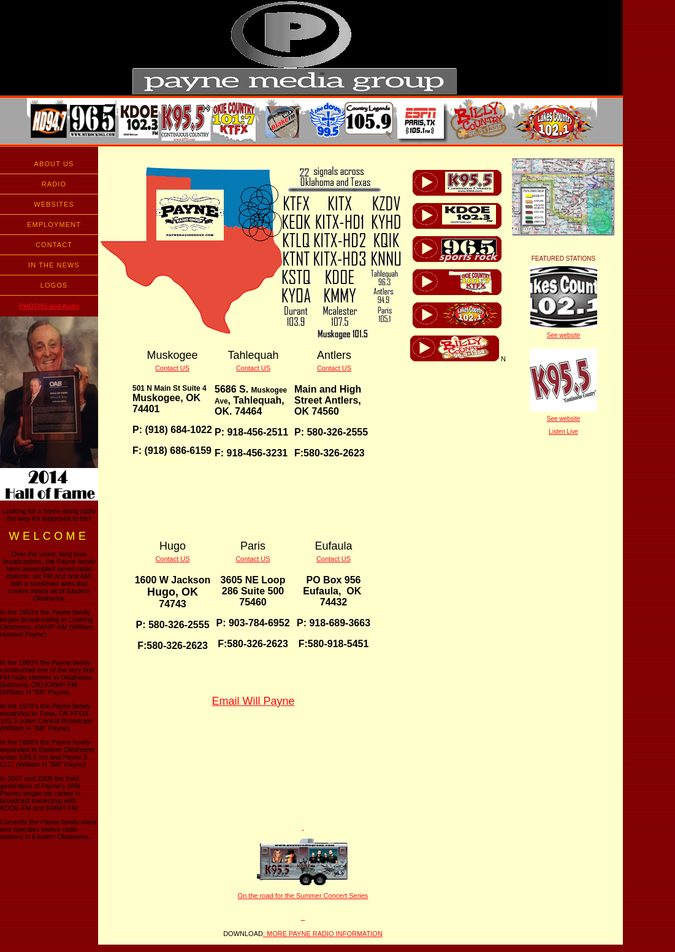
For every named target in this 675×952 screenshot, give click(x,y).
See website (563, 335)
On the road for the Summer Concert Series (303, 895)
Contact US (172, 368)
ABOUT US (54, 163)
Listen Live (563, 431)
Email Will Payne (253, 701)
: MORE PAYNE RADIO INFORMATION (323, 933)
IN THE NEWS (54, 265)
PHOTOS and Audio (49, 306)
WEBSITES (54, 204)
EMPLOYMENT (54, 224)
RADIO (54, 184)
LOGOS (54, 285)
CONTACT (54, 244)
